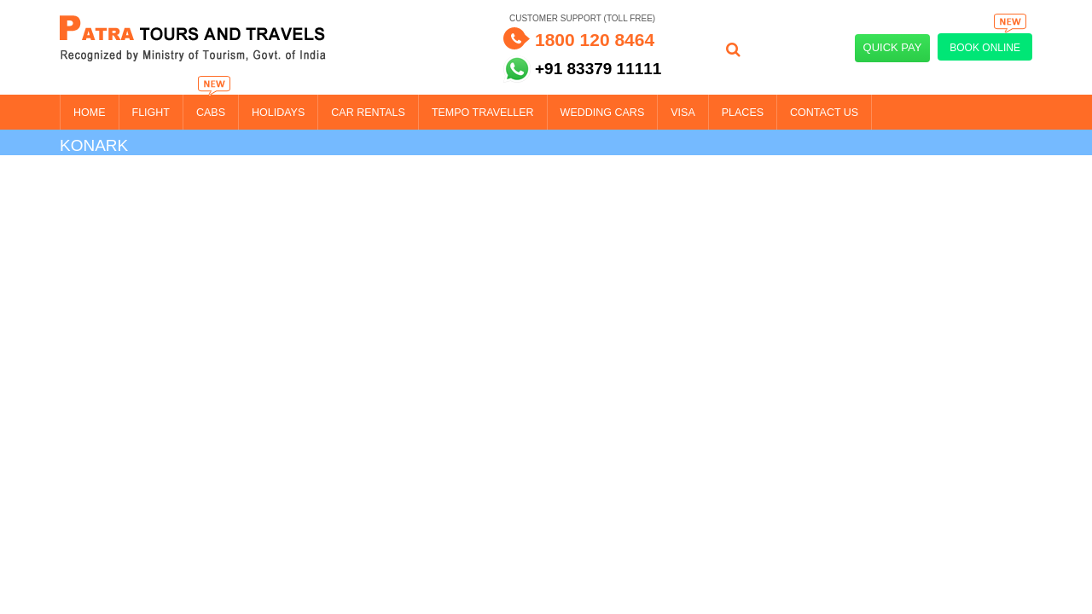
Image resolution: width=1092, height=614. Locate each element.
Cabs (210, 113)
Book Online (989, 43)
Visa (683, 113)
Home (89, 113)
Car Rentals (368, 113)
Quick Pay (892, 47)
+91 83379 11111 (598, 69)
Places (743, 113)
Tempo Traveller (483, 113)
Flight (151, 113)
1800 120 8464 (594, 39)
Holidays (278, 113)
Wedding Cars (603, 113)
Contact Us (824, 113)
